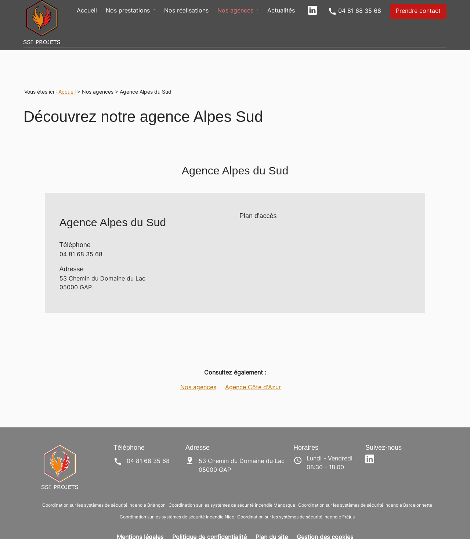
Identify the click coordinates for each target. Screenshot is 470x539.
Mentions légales (140, 523)
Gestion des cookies (325, 523)
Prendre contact (418, 11)
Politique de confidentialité (209, 523)
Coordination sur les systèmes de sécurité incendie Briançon (104, 491)
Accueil (87, 11)
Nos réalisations (186, 11)
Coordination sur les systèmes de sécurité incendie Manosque (232, 491)
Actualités (281, 11)
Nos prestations (128, 11)
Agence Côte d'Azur (253, 373)
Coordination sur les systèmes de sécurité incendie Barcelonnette (365, 491)
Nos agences (235, 11)
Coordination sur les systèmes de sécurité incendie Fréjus (296, 502)
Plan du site (272, 523)
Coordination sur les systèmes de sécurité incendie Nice (177, 502)
